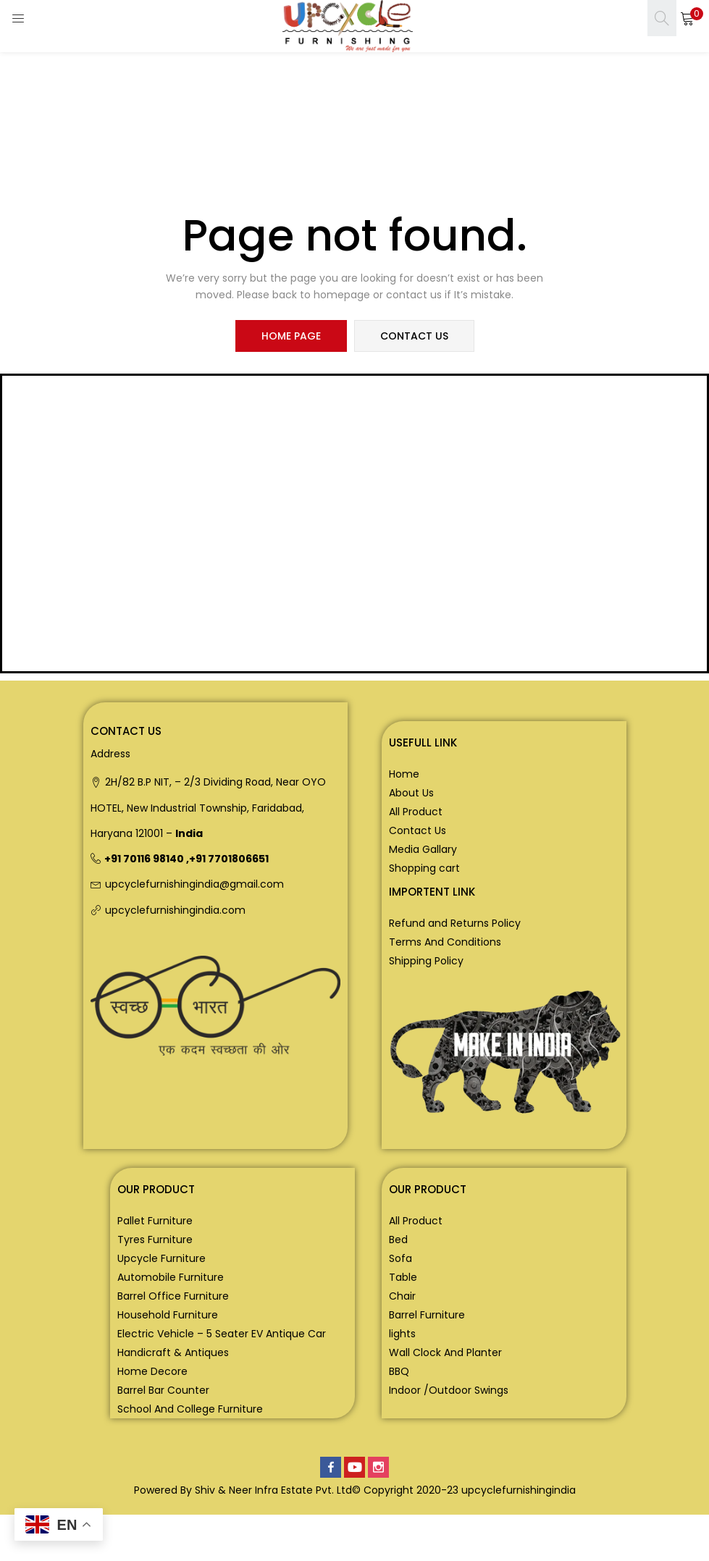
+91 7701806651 (229, 858)
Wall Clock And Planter (445, 1352)
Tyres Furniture (155, 1239)
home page (291, 336)
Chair (402, 1296)
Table (403, 1277)
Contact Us (417, 830)
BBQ (399, 1371)
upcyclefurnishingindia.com (175, 910)
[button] (687, 18)
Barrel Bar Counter (163, 1390)
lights (402, 1333)
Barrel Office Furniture (173, 1296)
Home (404, 774)
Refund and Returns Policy (455, 923)
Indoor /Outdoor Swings (448, 1390)
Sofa (400, 1258)
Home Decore (152, 1371)
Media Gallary (423, 849)
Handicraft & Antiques (173, 1352)
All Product (415, 811)
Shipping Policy (426, 961)
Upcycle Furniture (161, 1258)
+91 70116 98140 (144, 858)
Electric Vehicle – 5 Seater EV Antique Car (221, 1333)
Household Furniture (167, 1315)
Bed (398, 1239)
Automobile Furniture (170, 1277)
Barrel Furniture (427, 1315)
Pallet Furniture (155, 1220)
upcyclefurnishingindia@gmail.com (194, 884)
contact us (414, 336)
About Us (411, 793)
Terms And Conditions (445, 942)
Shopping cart (424, 868)
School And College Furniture (190, 1409)
